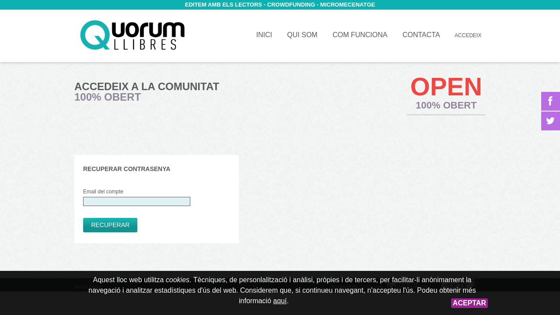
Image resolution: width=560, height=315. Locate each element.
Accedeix (468, 35)
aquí (280, 300)
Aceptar (469, 303)
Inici (132, 35)
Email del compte (136, 197)
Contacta (421, 34)
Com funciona (359, 34)
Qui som (302, 34)
